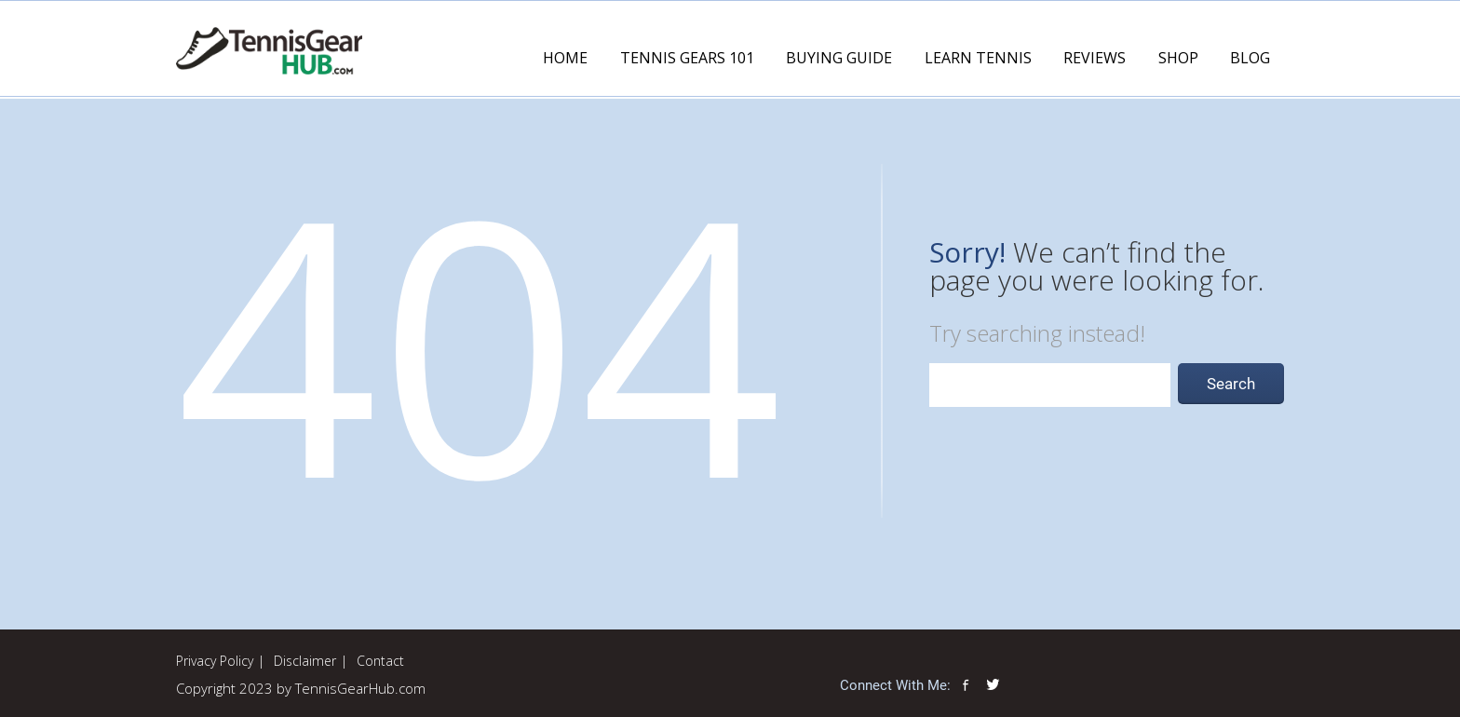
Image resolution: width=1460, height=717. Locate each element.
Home (565, 57)
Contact (380, 661)
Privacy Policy (214, 661)
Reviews (1094, 57)
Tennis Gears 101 (687, 57)
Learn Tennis (978, 57)
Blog (1250, 57)
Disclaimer (305, 661)
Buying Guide (839, 57)
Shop (1178, 57)
